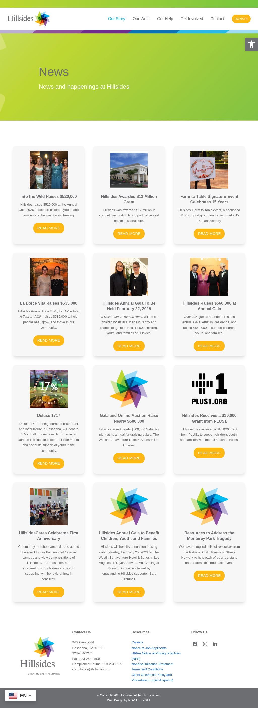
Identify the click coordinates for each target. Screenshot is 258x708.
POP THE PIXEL (139, 700)
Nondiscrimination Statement (152, 664)
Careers (137, 642)
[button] (251, 44)
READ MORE (48, 228)
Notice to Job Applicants (149, 648)
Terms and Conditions (147, 669)
